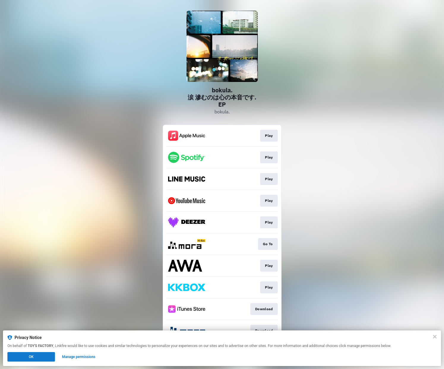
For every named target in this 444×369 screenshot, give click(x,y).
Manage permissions (79, 357)
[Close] (435, 336)
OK (31, 357)
